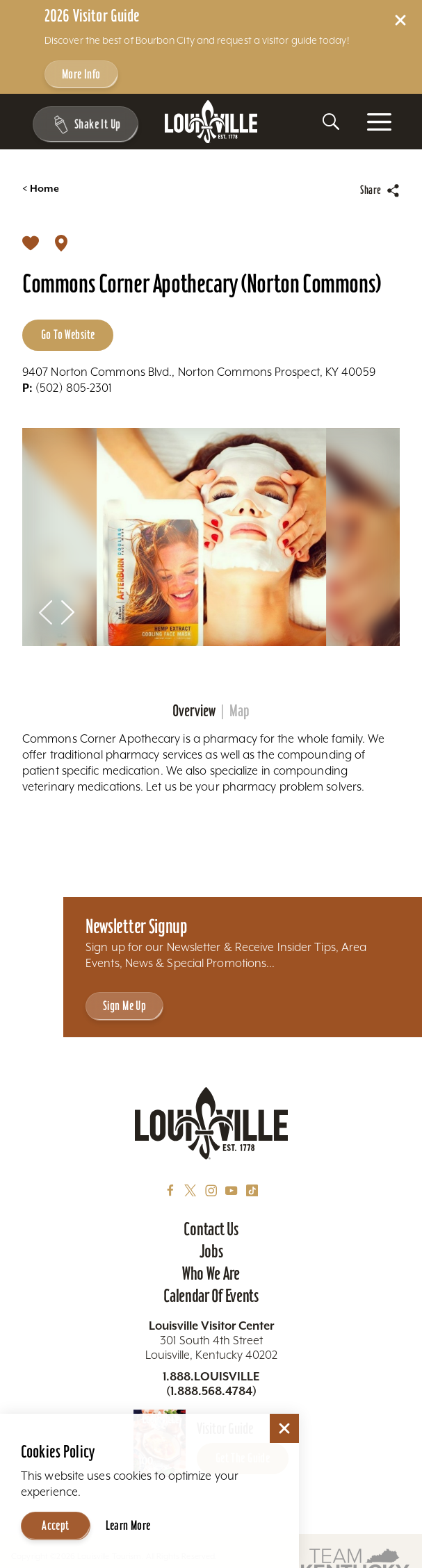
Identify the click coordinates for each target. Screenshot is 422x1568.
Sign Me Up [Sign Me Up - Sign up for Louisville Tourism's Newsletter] (124, 1005)
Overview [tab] (194, 711)
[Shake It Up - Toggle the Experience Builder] (83, 124)
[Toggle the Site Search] (331, 121)
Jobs (211, 1251)
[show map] (61, 241)
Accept (55, 1525)
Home (40, 189)
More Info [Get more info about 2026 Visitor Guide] (81, 74)
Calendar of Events (211, 1295)
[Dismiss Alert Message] (400, 20)
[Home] (211, 122)
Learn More (128, 1525)
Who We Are (211, 1273)
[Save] (30, 241)
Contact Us (211, 1229)
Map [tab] (239, 711)
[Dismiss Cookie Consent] (284, 1428)
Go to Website (68, 334)
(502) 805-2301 (67, 388)
